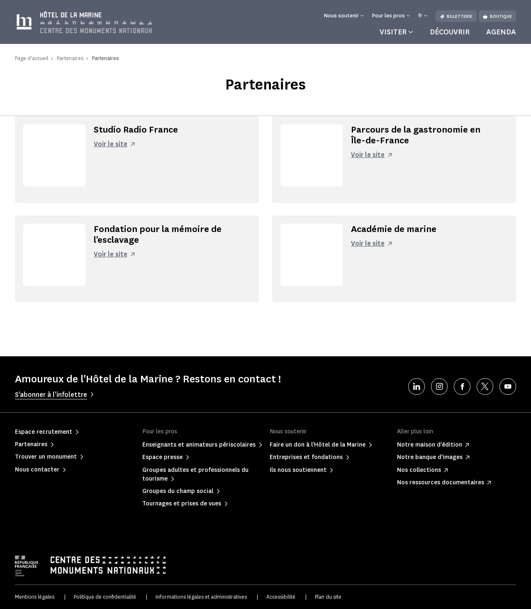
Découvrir (450, 32)
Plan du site (328, 596)
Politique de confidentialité (105, 596)
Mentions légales (34, 596)
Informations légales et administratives (201, 596)
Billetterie (456, 16)
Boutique (497, 16)
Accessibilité (280, 596)
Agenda (501, 32)
